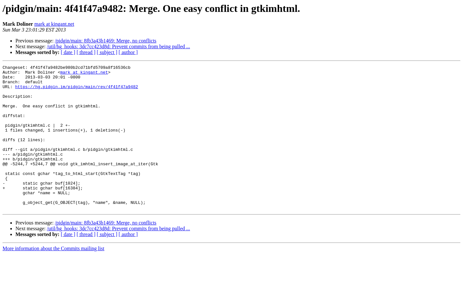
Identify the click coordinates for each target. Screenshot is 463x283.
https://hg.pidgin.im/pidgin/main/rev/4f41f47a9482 (76, 91)
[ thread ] (86, 52)
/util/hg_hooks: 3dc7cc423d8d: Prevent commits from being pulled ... (118, 46)
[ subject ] (107, 52)
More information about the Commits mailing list (53, 277)
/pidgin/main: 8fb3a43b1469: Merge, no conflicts (106, 40)
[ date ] (68, 52)
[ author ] (128, 52)
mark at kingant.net (54, 24)
